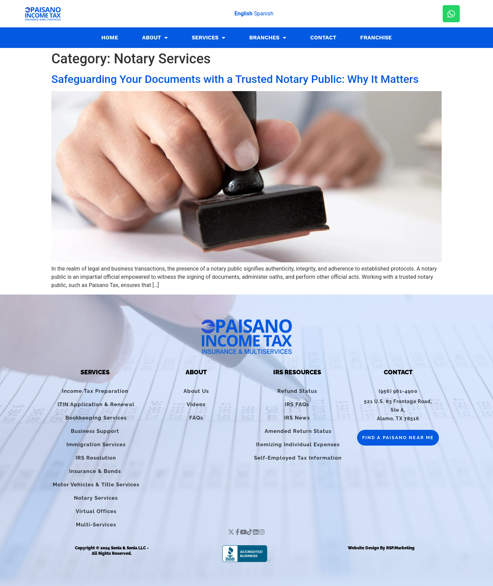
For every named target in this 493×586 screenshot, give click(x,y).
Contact (323, 37)
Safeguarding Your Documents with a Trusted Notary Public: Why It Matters (235, 79)
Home (109, 37)
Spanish (263, 13)
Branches (267, 38)
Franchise (376, 37)
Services (208, 38)
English (244, 13)
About (155, 38)
